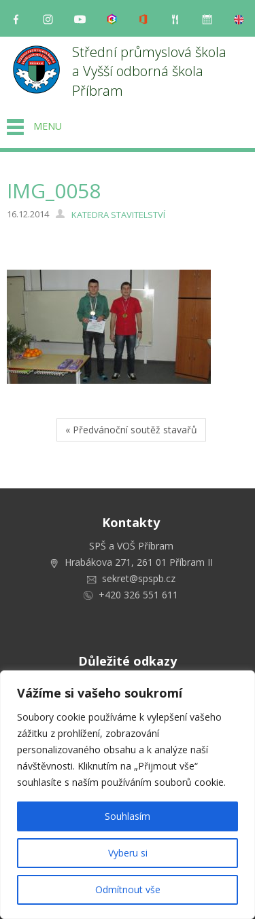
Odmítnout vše (127, 889)
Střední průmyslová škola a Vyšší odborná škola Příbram (151, 71)
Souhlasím (127, 816)
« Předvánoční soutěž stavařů (131, 429)
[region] (127, 794)
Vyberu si (128, 852)
